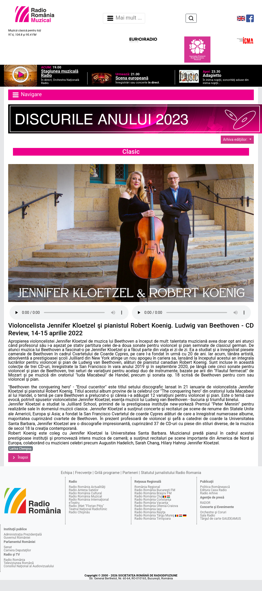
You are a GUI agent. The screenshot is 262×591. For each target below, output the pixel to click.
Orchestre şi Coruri (213, 512)
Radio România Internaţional (89, 499)
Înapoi (19, 457)
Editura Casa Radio (213, 490)
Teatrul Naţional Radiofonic (88, 509)
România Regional (147, 487)
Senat (8, 547)
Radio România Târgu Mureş (154, 515)
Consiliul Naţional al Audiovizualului (29, 566)
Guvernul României (17, 537)
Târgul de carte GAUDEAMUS (220, 518)
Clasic (131, 151)
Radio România (14, 560)
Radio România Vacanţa (151, 503)
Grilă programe (107, 473)
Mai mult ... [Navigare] (124, 18)
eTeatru (74, 503)
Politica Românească (215, 487)
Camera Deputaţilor (17, 550)
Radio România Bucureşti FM (155, 490)
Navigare (27, 95)
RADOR (205, 503)
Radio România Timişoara (153, 518)
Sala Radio (207, 515)
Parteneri (130, 473)
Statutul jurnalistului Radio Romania (171, 473)
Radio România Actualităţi (87, 487)
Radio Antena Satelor (83, 490)
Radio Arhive (209, 493)
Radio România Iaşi (148, 509)
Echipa (66, 473)
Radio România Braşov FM (153, 493)
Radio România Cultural (85, 493)
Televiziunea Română (19, 563)
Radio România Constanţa (153, 499)
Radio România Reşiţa (150, 512)
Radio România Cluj (148, 496)
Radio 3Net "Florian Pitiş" (86, 506)
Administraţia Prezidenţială (23, 534)
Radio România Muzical (85, 496)
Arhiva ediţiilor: (236, 139)
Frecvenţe (83, 473)
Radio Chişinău (79, 512)
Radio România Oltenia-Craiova (156, 506)
